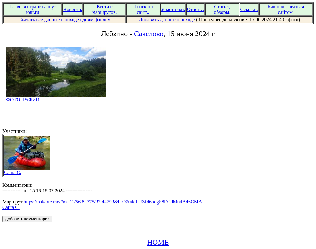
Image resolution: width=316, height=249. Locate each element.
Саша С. (27, 170)
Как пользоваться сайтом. (286, 9)
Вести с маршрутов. (104, 9)
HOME (158, 242)
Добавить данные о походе (167, 19)
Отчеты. (195, 9)
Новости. (72, 9)
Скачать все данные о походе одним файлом (65, 19)
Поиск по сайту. (143, 9)
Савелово (149, 34)
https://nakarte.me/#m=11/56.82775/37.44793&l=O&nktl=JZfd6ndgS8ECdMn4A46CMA (112, 201)
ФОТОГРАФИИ (56, 97)
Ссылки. (249, 9)
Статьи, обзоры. (222, 9)
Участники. (173, 9)
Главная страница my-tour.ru (33, 9)
